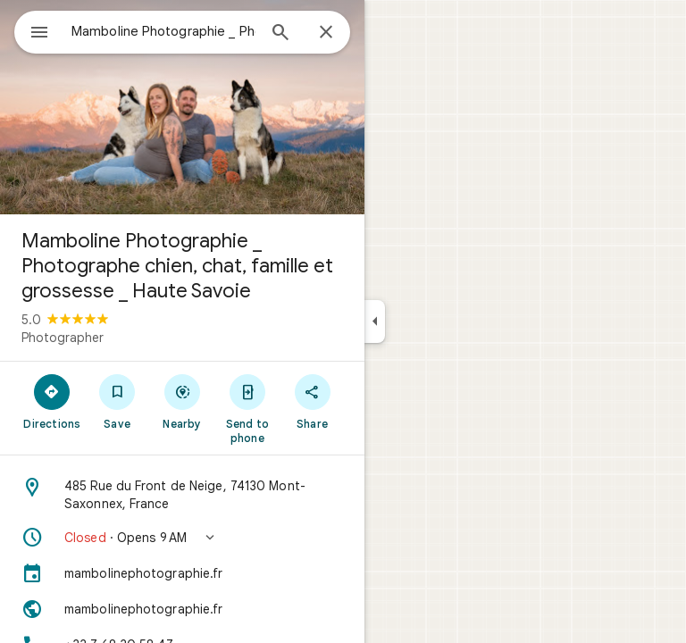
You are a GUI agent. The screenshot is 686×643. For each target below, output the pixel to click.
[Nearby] (182, 401)
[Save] (117, 401)
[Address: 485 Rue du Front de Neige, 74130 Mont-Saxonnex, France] (182, 495)
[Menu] (39, 34)
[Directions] (52, 401)
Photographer (62, 338)
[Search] (280, 34)
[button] (182, 537)
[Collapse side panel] (374, 321)
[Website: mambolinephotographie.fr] (182, 609)
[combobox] (163, 31)
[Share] (312, 401)
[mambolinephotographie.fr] (182, 573)
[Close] (326, 33)
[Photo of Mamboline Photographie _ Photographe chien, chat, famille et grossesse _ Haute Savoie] (182, 107)
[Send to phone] (247, 408)
